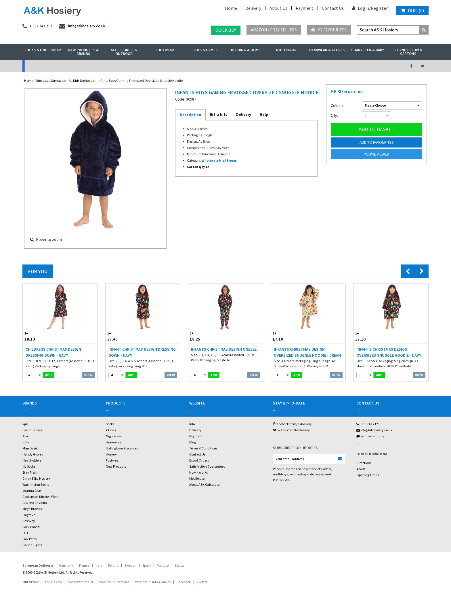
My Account (162, 66)
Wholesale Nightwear (50, 80)
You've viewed (376, 154)
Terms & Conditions (203, 448)
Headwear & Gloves (327, 50)
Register (379, 8)
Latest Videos (349, 66)
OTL (25, 533)
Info (192, 424)
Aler (25, 436)
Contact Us (333, 8)
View (88, 375)
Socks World (31, 527)
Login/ (361, 8)
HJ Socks (28, 466)
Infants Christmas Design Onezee (224, 349)
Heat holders (31, 460)
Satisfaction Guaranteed (207, 466)
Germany (66, 565)
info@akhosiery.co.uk (374, 430)
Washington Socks (35, 484)
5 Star (26, 442)
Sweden (130, 565)
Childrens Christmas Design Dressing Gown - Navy (53, 352)
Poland (113, 565)
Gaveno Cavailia (34, 502)
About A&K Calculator (205, 484)
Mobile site (197, 478)
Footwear (164, 50)
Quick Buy (225, 30)
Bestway (28, 521)
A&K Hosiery (53, 582)
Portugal (163, 565)
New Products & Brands (83, 52)
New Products (116, 466)
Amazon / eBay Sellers (274, 30)
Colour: (337, 105)
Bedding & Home (246, 50)
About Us (278, 8)
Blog (192, 442)
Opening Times (367, 475)
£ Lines (111, 430)
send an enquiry (370, 436)
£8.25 (207, 336)
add (48, 375)
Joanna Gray (32, 490)
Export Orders (199, 460)
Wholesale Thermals (114, 582)
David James (32, 430)
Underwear (114, 442)
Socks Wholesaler (80, 582)
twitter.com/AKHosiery (291, 430)
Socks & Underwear (42, 50)
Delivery (253, 8)
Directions (363, 463)
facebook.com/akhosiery (292, 424)
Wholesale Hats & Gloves (153, 582)
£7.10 (290, 336)
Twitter (202, 582)
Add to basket (377, 129)
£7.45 (124, 336)
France (84, 565)
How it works (198, 472)
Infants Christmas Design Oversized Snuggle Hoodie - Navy (388, 352)
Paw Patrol (29, 539)
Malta (179, 565)
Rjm (25, 424)
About (360, 469)
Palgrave (28, 515)
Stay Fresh (30, 472)
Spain (146, 565)
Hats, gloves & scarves (122, 448)
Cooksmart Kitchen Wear (40, 496)
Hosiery (111, 454)
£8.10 (41, 336)
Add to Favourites (377, 142)
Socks (110, 424)
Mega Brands (32, 508)
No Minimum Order (69, 66)
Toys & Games (205, 50)
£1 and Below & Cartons (408, 52)
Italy (98, 565)
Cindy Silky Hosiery (36, 478)
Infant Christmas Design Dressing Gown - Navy (142, 352)
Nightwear (286, 50)
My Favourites (329, 30)
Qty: (334, 115)
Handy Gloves (32, 454)
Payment (305, 8)
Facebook (184, 582)
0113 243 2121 (368, 424)
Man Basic (30, 448)
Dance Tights (32, 545)
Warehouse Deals (256, 66)
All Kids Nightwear (82, 80)
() (412, 10)
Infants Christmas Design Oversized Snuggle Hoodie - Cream (307, 352)
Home (231, 8)
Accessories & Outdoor (124, 52)
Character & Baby (367, 50)
